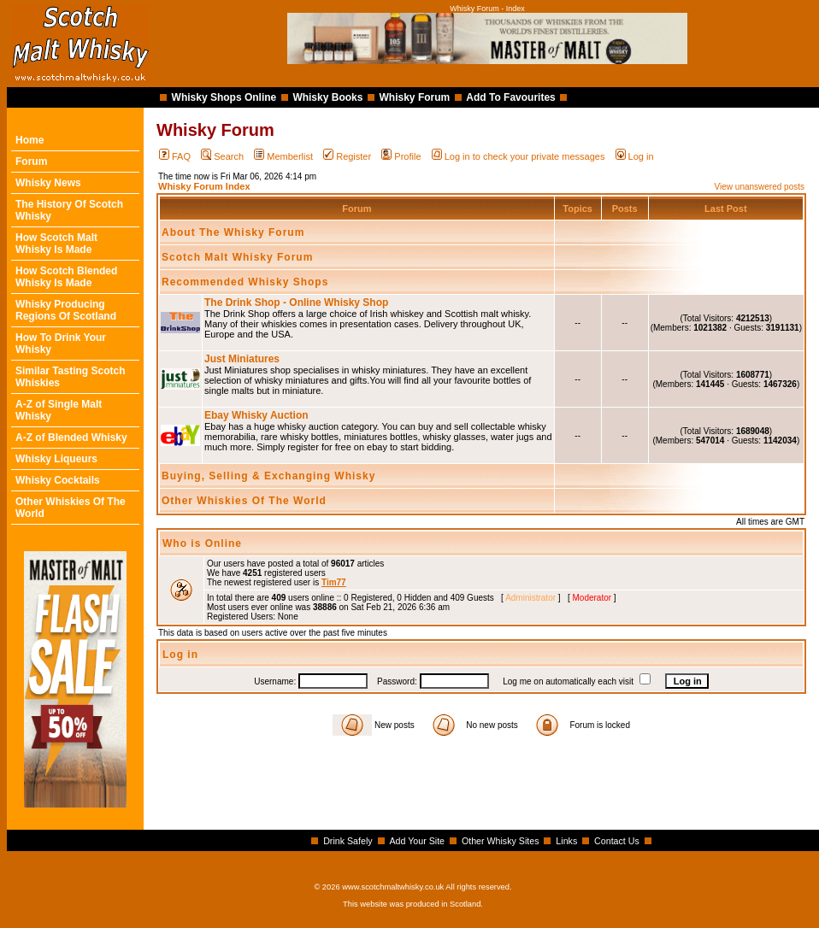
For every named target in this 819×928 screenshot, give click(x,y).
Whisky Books (327, 97)
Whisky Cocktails (57, 480)
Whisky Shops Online (224, 97)
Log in (635, 156)
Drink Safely (347, 841)
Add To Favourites (510, 97)
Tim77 (333, 582)
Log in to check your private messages (518, 156)
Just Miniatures (242, 359)
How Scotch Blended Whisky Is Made (66, 277)
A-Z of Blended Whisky (71, 437)
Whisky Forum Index (204, 186)
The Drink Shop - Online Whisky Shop (296, 302)
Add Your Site (417, 841)
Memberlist (283, 156)
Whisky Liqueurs (56, 459)
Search (222, 156)
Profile (401, 156)
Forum (31, 161)
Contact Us (616, 841)
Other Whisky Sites (500, 841)
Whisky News (48, 183)
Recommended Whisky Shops (245, 282)
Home (29, 140)
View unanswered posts (759, 186)
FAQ (175, 156)
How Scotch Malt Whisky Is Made (56, 243)
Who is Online (202, 543)
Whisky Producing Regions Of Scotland (65, 310)
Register (347, 156)
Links (566, 841)
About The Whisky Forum (233, 232)
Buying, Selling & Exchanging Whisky (268, 476)
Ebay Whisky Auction (256, 415)
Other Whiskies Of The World (244, 501)
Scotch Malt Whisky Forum (237, 257)
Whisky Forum (415, 97)
